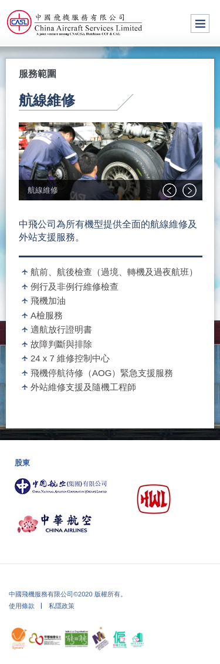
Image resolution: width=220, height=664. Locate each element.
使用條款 (22, 605)
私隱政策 (62, 605)
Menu (200, 23)
